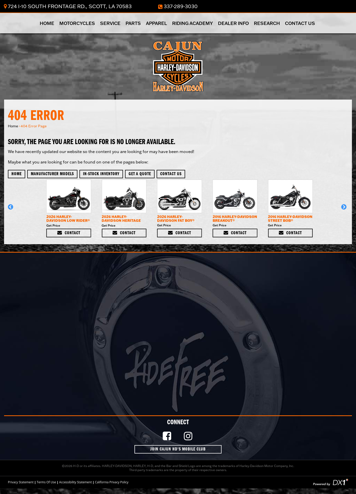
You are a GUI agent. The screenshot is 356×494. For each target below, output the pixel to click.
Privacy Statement (21, 482)
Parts (133, 23)
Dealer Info (233, 23)
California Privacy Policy (112, 482)
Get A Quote (140, 174)
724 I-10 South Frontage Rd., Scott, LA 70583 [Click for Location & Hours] (68, 6)
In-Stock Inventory (101, 174)
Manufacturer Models (52, 174)
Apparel (156, 23)
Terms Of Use (46, 482)
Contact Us (300, 23)
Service (110, 23)
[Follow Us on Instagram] (189, 436)
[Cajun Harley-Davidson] (178, 65)
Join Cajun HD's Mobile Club (178, 449)
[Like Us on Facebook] (167, 436)
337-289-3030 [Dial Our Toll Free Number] (178, 6)
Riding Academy (192, 23)
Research (267, 23)
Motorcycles (77, 23)
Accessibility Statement (75, 482)
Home (47, 23)
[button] (11, 209)
